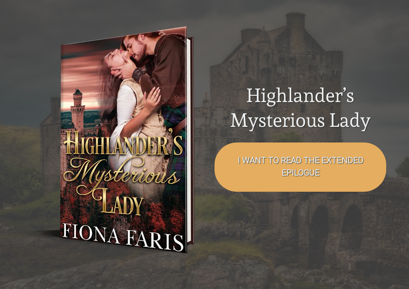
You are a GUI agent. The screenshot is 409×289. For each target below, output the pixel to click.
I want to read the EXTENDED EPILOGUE (300, 167)
